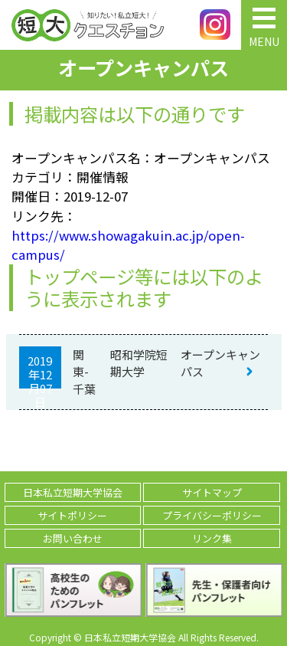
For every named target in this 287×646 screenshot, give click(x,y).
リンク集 (212, 538)
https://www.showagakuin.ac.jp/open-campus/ (128, 245)
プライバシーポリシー (212, 515)
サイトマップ (212, 492)
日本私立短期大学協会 (72, 492)
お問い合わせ (73, 538)
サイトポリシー (72, 515)
